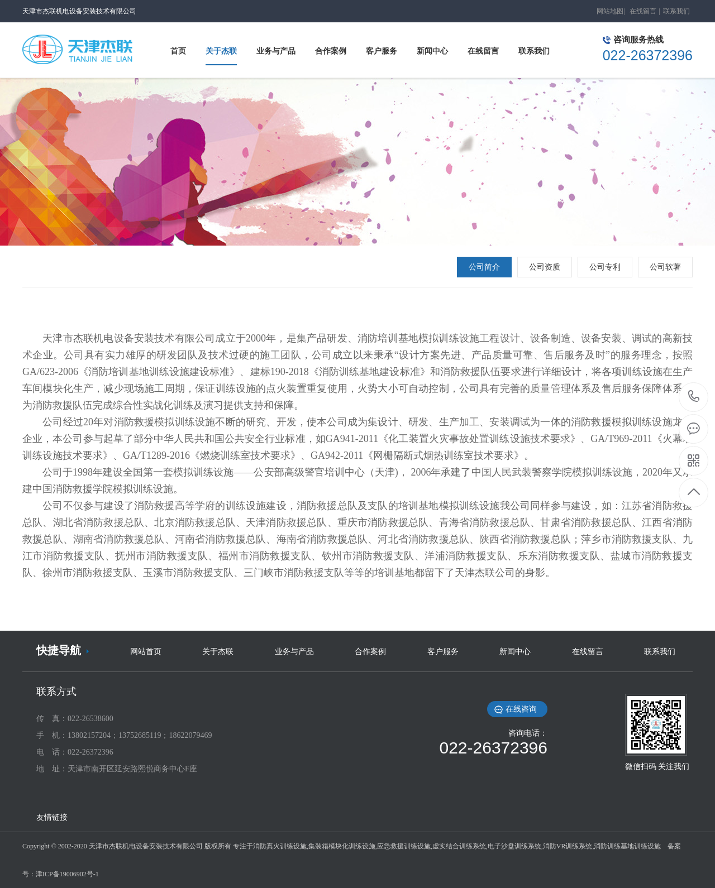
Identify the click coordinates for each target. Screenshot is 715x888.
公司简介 (484, 267)
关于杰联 (217, 651)
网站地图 (610, 11)
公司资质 (544, 267)
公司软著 (665, 267)
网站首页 (145, 651)
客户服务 (443, 651)
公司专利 (605, 267)
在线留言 (643, 11)
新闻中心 (515, 651)
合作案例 (370, 651)
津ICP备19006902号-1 (67, 874)
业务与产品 (294, 651)
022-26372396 (694, 397)
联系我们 (676, 11)
